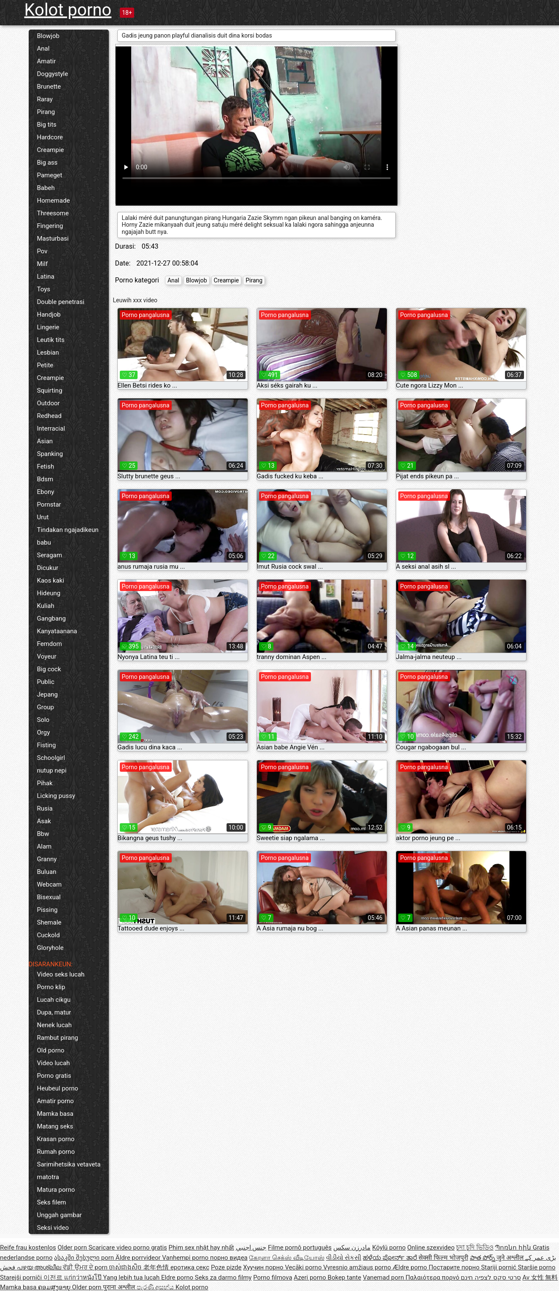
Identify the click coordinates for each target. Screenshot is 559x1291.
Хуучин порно (264, 1267)
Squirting (49, 390)
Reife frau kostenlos (28, 1247)
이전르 (53, 1277)
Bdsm (45, 479)
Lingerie (48, 327)
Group (45, 707)
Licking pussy (56, 796)
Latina (45, 276)
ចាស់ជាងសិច (126, 1267)
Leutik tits (51, 340)
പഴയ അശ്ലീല (40, 1267)
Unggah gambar (59, 1215)
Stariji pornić (499, 1267)
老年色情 (156, 1267)
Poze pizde (226, 1267)
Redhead (49, 416)
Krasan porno (56, 1139)
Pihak (45, 783)
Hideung (49, 593)
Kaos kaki (51, 580)
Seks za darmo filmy (223, 1277)
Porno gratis (54, 1075)
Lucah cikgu (54, 1000)
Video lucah (53, 1063)
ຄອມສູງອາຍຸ (55, 1287)
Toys (44, 289)
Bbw (43, 834)
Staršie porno (536, 1267)
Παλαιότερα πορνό (433, 1277)
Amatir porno (55, 1101)
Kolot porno (68, 10)
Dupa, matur (54, 1012)
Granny (47, 859)
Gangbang (51, 618)
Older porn (72, 1247)
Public (45, 682)
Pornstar (49, 504)
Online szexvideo (430, 1247)
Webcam (49, 884)
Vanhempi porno (186, 1257)
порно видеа (229, 1257)
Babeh (46, 188)
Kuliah (45, 606)
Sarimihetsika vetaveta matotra (69, 1171)
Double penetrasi (60, 302)
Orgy (43, 732)
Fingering (50, 226)
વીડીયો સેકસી (344, 1257)
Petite (45, 365)
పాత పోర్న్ (483, 1257)
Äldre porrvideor (139, 1257)
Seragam (49, 555)
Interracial (51, 428)
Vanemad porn (384, 1277)
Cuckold (48, 935)
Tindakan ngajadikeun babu (68, 536)
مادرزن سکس (352, 1247)
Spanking (50, 454)
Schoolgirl (51, 758)
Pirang (46, 112)
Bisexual (49, 897)
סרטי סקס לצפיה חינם (491, 1277)
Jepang (47, 694)
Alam (44, 846)
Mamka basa (55, 1113)
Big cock (49, 669)
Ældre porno (411, 1267)
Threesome (53, 213)
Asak (44, 821)
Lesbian (48, 352)
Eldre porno (178, 1277)
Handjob (49, 314)
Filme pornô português (300, 1247)
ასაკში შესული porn (85, 1257)
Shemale (49, 922)
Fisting (46, 745)
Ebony (45, 492)
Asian (45, 441)
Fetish (45, 466)
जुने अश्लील (511, 1257)
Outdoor (48, 403)
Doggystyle (52, 74)
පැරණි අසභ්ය (156, 1287)
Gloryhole (50, 948)
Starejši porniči (21, 1277)
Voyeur (47, 656)
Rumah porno (56, 1151)
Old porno (51, 1050)
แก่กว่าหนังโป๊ (83, 1277)
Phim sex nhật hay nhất (201, 1247)
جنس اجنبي (251, 1247)
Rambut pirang (57, 1037)
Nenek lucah (54, 1025)
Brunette (49, 86)
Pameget (49, 175)
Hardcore (50, 137)
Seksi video (53, 1227)
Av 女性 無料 (540, 1277)
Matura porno (56, 1189)
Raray (45, 99)
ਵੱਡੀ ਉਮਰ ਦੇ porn (86, 1267)
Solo (43, 720)
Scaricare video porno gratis (128, 1247)
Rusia (45, 808)
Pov (42, 251)
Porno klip (51, 987)
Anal (43, 48)
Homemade (53, 200)
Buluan (47, 872)
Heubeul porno (57, 1088)
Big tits (47, 124)
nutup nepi (52, 770)
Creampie (50, 150)
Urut (43, 517)
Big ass (47, 162)
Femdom (49, 644)
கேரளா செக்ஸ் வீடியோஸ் (286, 1257)
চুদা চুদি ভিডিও (474, 1247)
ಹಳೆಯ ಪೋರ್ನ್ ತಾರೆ (391, 1257)
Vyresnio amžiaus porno (357, 1267)
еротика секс (189, 1267)
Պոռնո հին (513, 1247)
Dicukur (48, 568)
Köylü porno (388, 1247)
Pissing (47, 910)
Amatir (46, 61)
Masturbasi (53, 238)
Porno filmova (272, 1277)
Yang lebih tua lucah (132, 1277)
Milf (42, 264)
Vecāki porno (304, 1267)
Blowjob (48, 36)
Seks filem (51, 1202)
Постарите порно (455, 1267)
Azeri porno (310, 1277)
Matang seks (55, 1126)
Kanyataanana (57, 631)
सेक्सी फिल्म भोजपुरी (443, 1257)
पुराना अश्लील (119, 1287)
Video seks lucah (61, 974)
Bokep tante (345, 1277)
